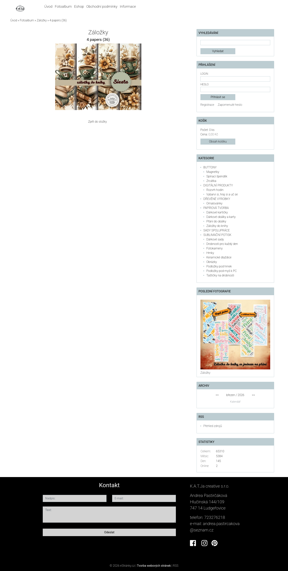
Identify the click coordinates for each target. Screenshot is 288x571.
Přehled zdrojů (212, 426)
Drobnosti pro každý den (222, 244)
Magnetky (212, 172)
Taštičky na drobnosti (220, 275)
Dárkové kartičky (217, 212)
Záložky (42, 20)
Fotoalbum (63, 6)
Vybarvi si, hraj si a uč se (222, 194)
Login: (204, 73)
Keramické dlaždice (219, 257)
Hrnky (210, 253)
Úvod (48, 6)
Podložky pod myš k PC (221, 271)
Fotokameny (214, 248)
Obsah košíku (218, 141)
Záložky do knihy (217, 226)
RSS (175, 565)
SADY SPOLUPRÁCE (216, 230)
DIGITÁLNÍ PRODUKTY (218, 185)
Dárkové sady (215, 239)
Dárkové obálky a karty (221, 217)
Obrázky (211, 262)
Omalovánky (214, 203)
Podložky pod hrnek (219, 266)
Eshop (79, 6)
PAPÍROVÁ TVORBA (216, 208)
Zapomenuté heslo (230, 105)
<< (217, 395)
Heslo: (204, 84)
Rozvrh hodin (215, 190)
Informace (128, 6)
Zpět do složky (97, 121)
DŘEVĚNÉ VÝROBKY (216, 199)
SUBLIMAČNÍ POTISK (217, 235)
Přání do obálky (216, 221)
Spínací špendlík (216, 176)
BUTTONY (210, 167)
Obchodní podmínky (101, 6)
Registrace (207, 105)
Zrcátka (211, 181)
